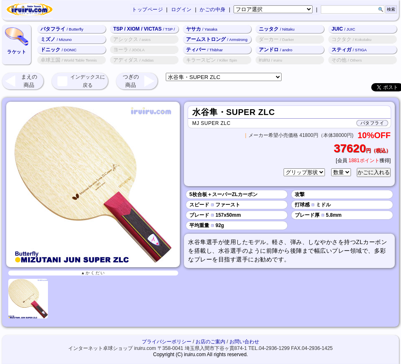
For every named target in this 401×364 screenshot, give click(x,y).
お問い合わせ (244, 342)
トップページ (147, 9)
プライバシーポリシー (166, 342)
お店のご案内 (210, 342)
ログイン (181, 9)
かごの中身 (213, 9)
